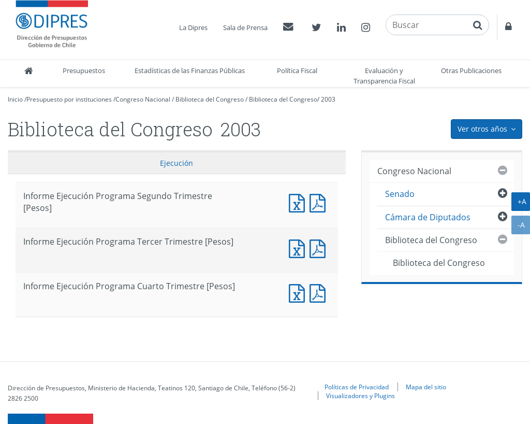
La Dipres (193, 27)
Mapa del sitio (426, 387)
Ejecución (176, 163)
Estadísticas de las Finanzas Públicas (190, 70)
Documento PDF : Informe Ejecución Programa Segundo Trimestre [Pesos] (320, 202)
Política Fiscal (297, 70)
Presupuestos (84, 70)
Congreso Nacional (142, 99)
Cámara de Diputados (427, 217)
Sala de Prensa (245, 27)
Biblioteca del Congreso (209, 99)
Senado (400, 194)
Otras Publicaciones (471, 70)
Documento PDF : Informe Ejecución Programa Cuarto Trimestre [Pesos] (320, 292)
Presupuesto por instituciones (69, 99)
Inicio (15, 99)
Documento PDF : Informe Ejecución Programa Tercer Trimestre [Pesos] (320, 247)
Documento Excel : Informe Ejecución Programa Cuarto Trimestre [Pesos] (299, 292)
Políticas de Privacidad (357, 387)
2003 (328, 99)
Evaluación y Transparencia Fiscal (384, 76)
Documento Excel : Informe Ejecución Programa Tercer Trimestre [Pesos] (299, 247)
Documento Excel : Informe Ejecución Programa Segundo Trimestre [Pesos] (299, 202)
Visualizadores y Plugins (360, 395)
